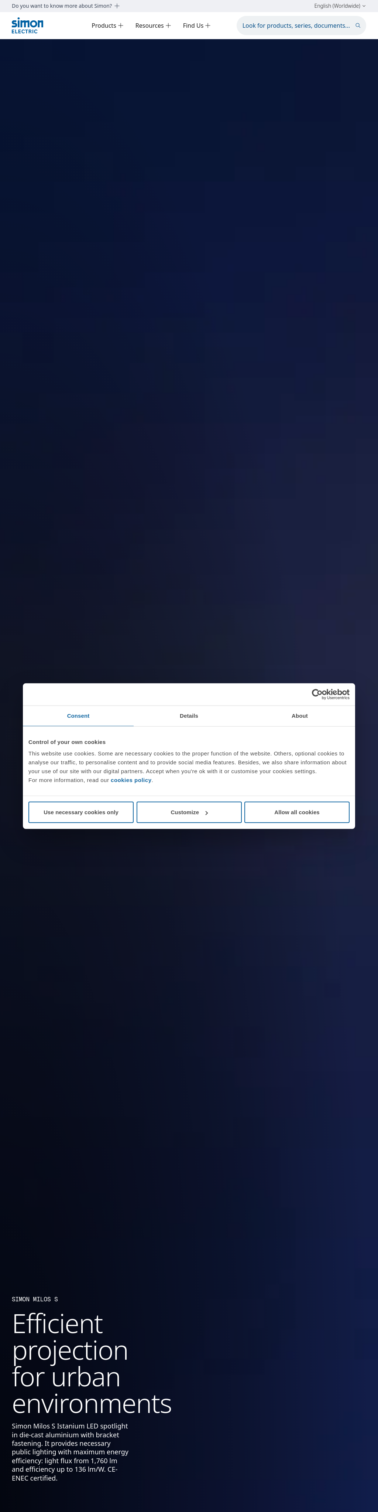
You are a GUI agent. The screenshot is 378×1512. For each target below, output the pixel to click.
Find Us (197, 25)
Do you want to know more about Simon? (66, 6)
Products (108, 25)
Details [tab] (189, 715)
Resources (153, 25)
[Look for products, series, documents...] (301, 25)
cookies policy (131, 780)
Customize (189, 812)
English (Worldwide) (340, 6)
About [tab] (300, 715)
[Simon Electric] (27, 25)
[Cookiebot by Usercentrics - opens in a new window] (317, 694)
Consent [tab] (78, 715)
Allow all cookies (297, 812)
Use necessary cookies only (81, 812)
